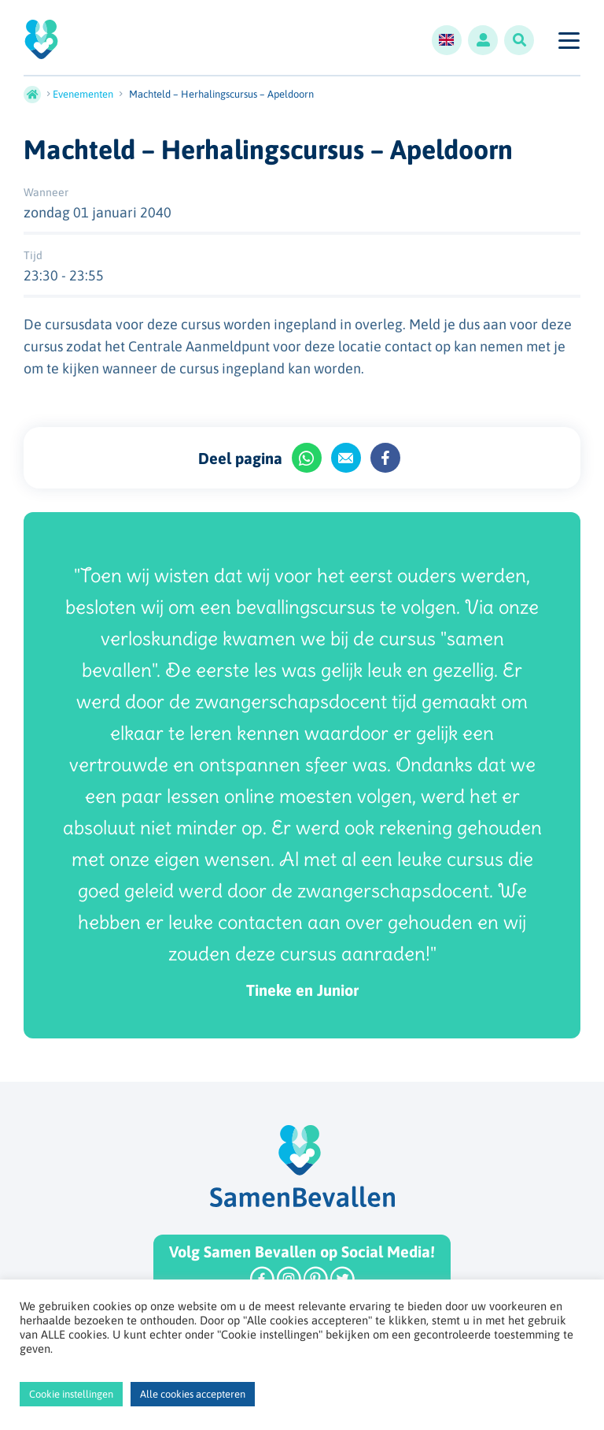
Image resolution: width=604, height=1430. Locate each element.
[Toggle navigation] (568, 40)
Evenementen (83, 94)
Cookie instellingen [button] (71, 1394)
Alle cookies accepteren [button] (192, 1394)
